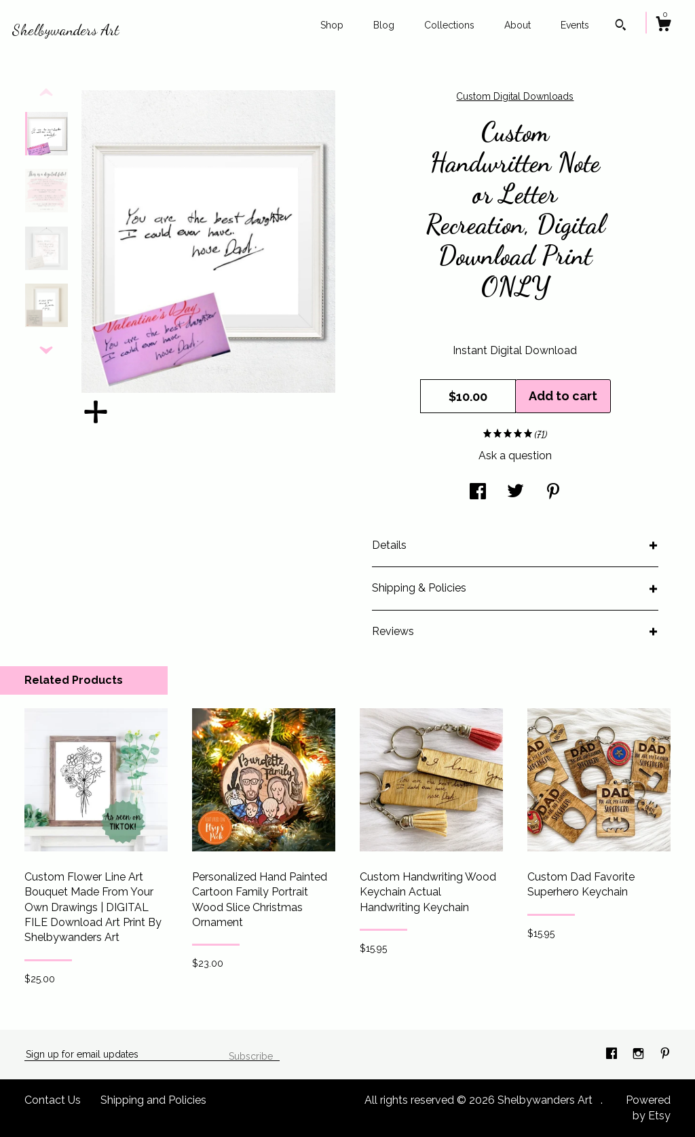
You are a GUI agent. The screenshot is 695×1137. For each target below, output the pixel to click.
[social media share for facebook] (478, 492)
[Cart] (663, 26)
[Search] (621, 26)
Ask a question (515, 455)
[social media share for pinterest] (553, 492)
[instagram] (639, 1053)
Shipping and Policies (153, 1100)
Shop (331, 25)
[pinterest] (665, 1053)
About (517, 25)
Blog (383, 25)
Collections (449, 25)
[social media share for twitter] (515, 492)
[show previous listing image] (46, 93)
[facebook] (613, 1053)
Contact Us (52, 1100)
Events (575, 25)
